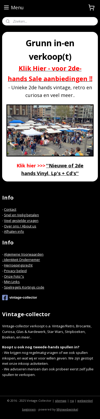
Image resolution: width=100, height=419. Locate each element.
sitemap (60, 401)
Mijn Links (12, 281)
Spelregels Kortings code (24, 287)
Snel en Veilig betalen (21, 215)
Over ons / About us (20, 226)
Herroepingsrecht (18, 265)
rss (72, 401)
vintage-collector (19, 297)
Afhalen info (14, 231)
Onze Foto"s (14, 276)
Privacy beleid (15, 270)
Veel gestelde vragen (21, 220)
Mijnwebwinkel (67, 409)
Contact (10, 209)
